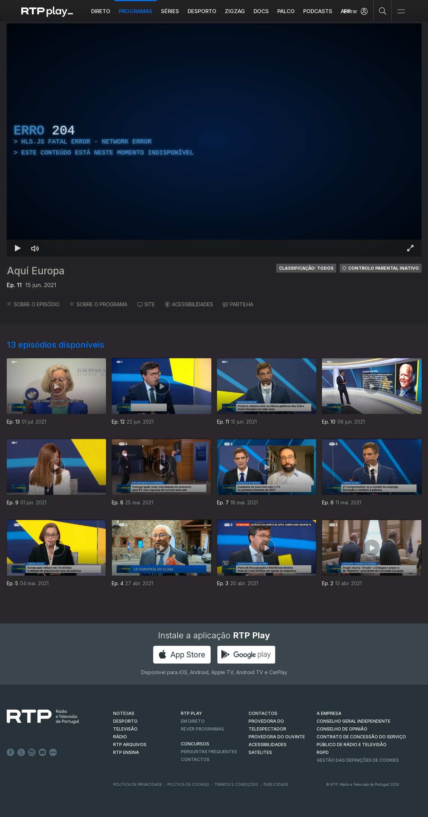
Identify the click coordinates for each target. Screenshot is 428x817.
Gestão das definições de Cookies (358, 760)
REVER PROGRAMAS (202, 729)
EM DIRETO (193, 721)
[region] (214, 140)
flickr (53, 752)
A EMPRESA (329, 713)
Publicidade (275, 784)
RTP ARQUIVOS (129, 744)
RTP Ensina (126, 752)
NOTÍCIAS (123, 713)
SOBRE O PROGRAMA (98, 304)
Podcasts (317, 11)
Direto (100, 11)
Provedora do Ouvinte (277, 736)
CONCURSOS (195, 743)
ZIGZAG (235, 11)
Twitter (21, 752)
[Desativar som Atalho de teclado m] (35, 248)
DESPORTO (125, 721)
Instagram (32, 752)
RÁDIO (120, 736)
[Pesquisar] (383, 10)
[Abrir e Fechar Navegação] (401, 11)
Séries (170, 11)
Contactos (195, 759)
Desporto (202, 11)
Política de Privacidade (137, 784)
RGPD (323, 752)
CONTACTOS (263, 713)
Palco (286, 11)
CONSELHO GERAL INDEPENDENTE (353, 721)
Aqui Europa (36, 271)
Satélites (260, 752)
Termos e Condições (236, 784)
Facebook (11, 752)
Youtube (42, 752)
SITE (146, 304)
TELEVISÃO (125, 729)
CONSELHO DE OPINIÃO (342, 729)
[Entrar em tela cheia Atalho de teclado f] (410, 248)
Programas (135, 11)
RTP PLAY (191, 713)
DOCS (261, 11)
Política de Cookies (188, 784)
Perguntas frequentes (209, 751)
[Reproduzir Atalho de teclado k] (18, 248)
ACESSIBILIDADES (189, 304)
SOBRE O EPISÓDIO (33, 304)
